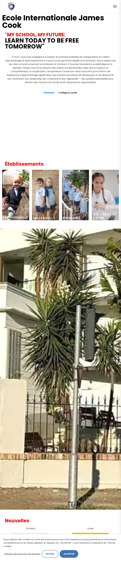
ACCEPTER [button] (69, 553)
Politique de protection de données (22, 554)
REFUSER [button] (50, 553)
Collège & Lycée (67, 92)
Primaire (49, 92)
